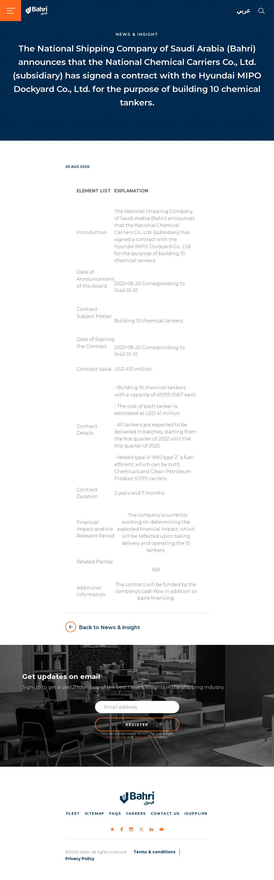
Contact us (165, 813)
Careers (136, 813)
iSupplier (196, 813)
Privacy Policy (116, 737)
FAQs (115, 813)
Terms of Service (146, 737)
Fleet (73, 813)
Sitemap (94, 813)
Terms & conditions (154, 851)
